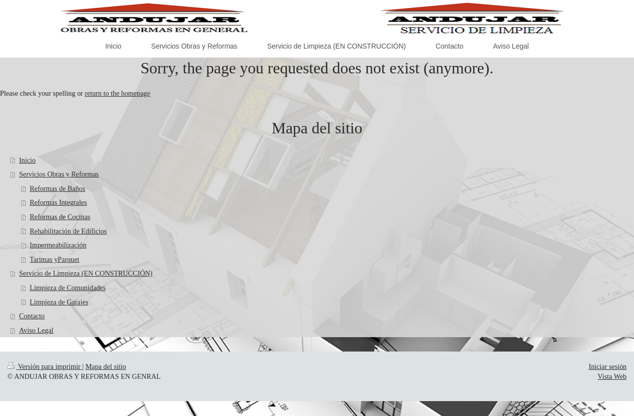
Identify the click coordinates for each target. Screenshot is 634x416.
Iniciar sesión (607, 366)
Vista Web (612, 376)
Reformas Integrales (58, 202)
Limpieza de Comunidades (68, 288)
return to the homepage (117, 93)
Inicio (27, 160)
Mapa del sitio (106, 366)
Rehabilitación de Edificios (68, 231)
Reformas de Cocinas (60, 217)
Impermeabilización (58, 245)
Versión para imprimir (44, 366)
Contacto (32, 316)
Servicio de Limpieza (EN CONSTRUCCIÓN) (86, 273)
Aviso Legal (36, 330)
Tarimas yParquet (54, 259)
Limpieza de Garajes (59, 302)
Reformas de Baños (57, 188)
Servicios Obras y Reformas (59, 174)
